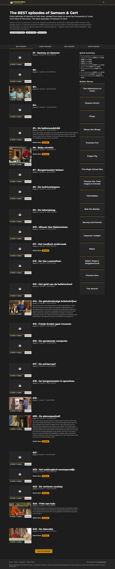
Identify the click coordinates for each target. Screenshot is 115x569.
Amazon (45, 142)
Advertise (22, 562)
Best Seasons (69, 46)
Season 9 (35, 172)
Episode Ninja (102, 562)
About (16, 562)
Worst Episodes (45, 46)
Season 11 (35, 471)
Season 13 (35, 55)
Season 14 (35, 246)
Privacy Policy (30, 562)
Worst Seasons (93, 46)
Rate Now (28, 64)
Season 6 (35, 454)
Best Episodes (21, 46)
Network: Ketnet (31, 32)
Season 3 (35, 400)
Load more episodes (43, 551)
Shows (11, 562)
